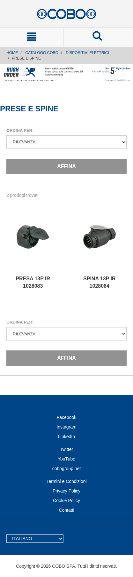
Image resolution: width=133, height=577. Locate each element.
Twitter (66, 449)
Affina (66, 166)
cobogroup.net (66, 468)
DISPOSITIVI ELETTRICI (87, 53)
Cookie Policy (66, 500)
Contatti (66, 510)
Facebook (66, 417)
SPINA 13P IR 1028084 (99, 282)
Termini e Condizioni (66, 481)
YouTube (66, 458)
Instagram (66, 426)
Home (12, 53)
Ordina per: (19, 130)
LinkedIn (66, 436)
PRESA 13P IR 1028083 (33, 282)
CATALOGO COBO (41, 53)
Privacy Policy (66, 490)
